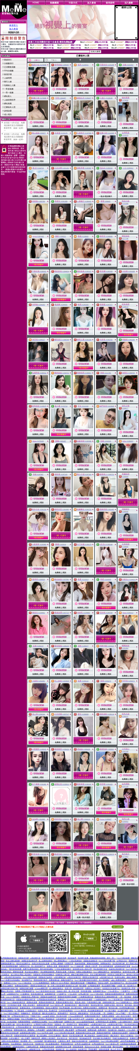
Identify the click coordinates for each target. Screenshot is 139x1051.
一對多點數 (9, 89)
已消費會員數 (9, 67)
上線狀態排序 (9, 100)
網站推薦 (8, 103)
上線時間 (8, 78)
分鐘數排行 (9, 63)
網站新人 (8, 96)
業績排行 (8, 60)
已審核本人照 (9, 107)
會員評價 (8, 74)
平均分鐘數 (9, 71)
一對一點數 (9, 92)
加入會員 (13, 29)
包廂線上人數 (9, 85)
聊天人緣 (8, 82)
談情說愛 (8, 111)
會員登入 (13, 25)
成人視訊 (8, 114)
